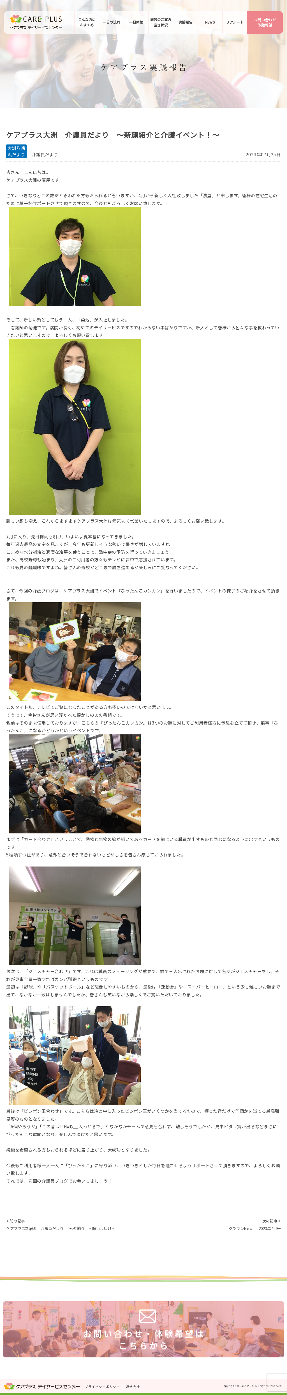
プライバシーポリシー (102, 1386)
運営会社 (133, 1386)
